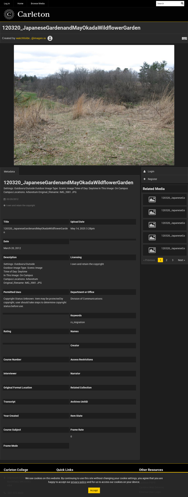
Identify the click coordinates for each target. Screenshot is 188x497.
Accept (94, 490)
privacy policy (78, 482)
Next (181, 260)
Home (20, 3)
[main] (94, 242)
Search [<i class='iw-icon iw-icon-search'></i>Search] (182, 3)
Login (149, 171)
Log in (7, 3)
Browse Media (38, 3)
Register (150, 179)
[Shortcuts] (184, 37)
